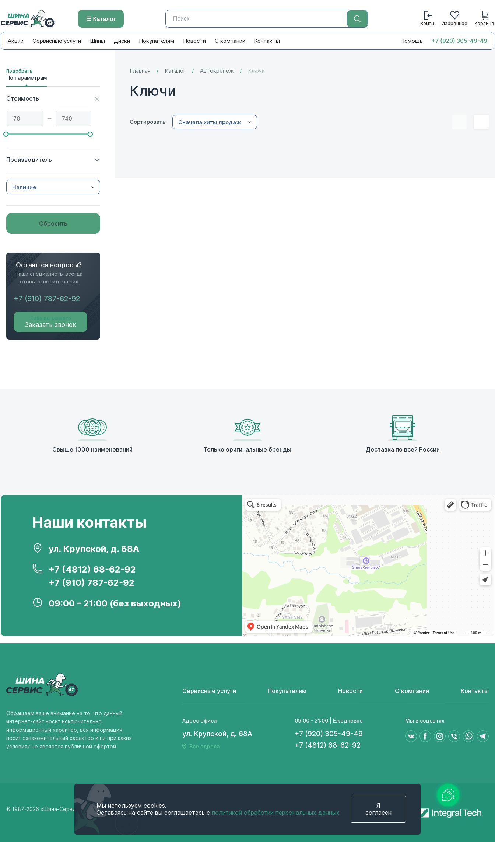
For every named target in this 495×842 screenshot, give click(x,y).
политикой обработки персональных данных (276, 812)
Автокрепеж (217, 71)
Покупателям (156, 41)
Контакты (267, 41)
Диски (122, 41)
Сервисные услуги (56, 41)
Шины (97, 41)
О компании (230, 41)
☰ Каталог (101, 19)
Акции (16, 41)
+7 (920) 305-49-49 (459, 41)
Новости (194, 41)
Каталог (175, 71)
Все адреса (204, 746)
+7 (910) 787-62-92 (47, 298)
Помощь (411, 41)
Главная (140, 71)
